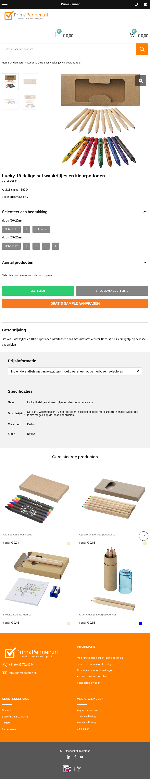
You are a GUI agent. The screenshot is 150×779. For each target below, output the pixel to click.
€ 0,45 (11, 622)
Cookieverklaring (86, 716)
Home (5, 62)
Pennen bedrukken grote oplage (95, 663)
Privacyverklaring (86, 722)
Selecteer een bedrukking (24, 211)
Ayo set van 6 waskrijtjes (17, 534)
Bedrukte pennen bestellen (92, 676)
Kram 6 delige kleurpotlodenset (97, 614)
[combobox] (69, 49)
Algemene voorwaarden (90, 709)
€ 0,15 (87, 542)
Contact (6, 709)
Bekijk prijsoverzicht (15, 196)
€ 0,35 (87, 622)
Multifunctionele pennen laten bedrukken (100, 657)
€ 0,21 (11, 542)
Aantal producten (17, 262)
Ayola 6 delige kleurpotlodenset (97, 534)
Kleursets (18, 62)
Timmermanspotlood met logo (94, 670)
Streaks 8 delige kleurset (17, 614)
